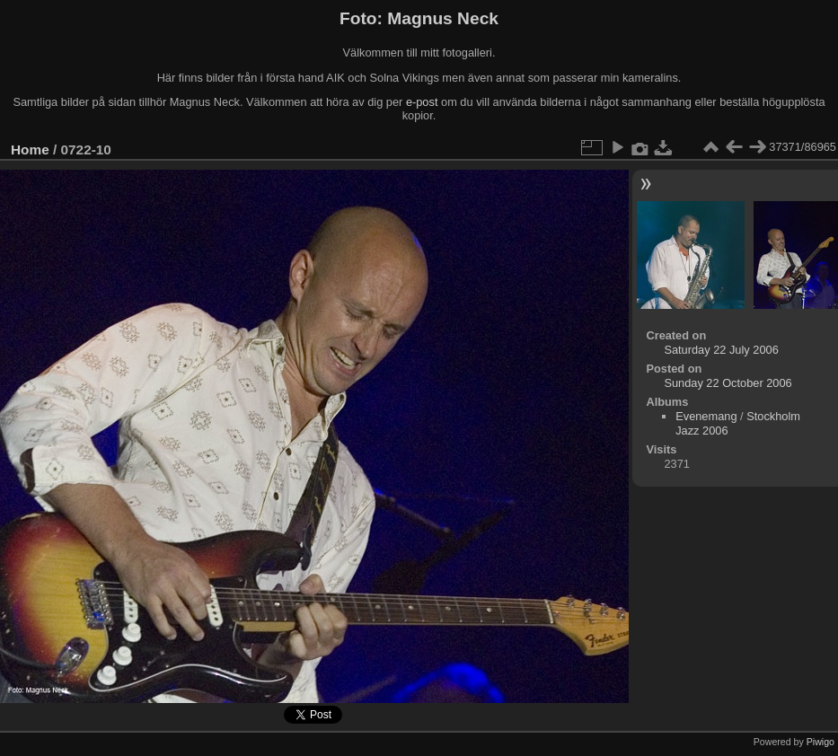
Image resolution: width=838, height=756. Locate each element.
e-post (422, 102)
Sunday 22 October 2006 (727, 383)
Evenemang (706, 416)
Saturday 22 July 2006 (721, 349)
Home (30, 149)
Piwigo (820, 741)
